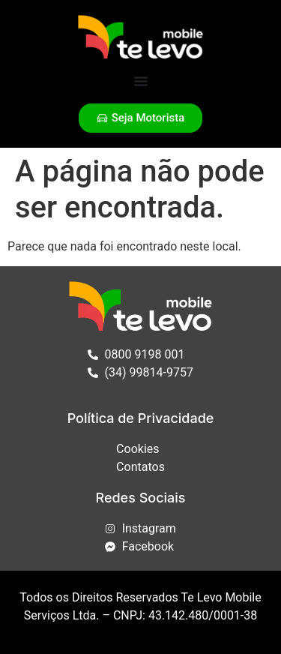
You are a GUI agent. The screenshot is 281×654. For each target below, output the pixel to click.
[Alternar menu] (140, 81)
